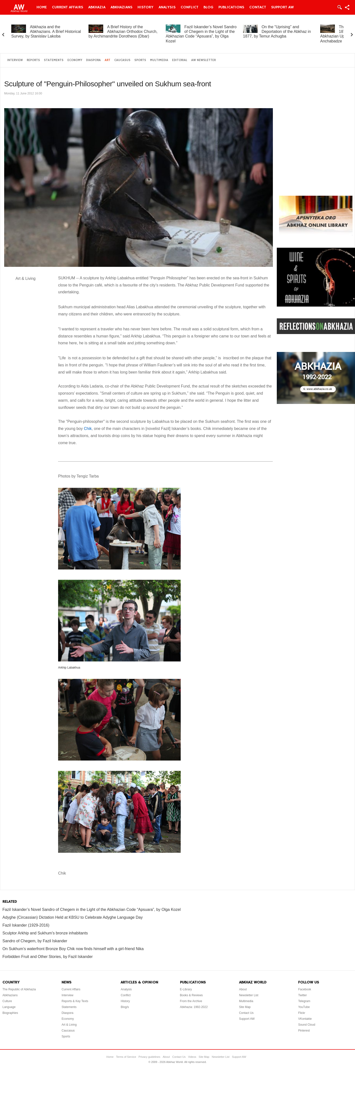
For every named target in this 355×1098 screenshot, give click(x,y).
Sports (140, 60)
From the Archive (191, 1001)
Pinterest (304, 1030)
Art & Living (69, 1024)
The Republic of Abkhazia (19, 989)
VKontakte (305, 1018)
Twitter (302, 995)
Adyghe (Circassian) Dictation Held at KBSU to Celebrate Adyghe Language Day (72, 917)
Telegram (304, 1001)
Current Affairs (67, 7)
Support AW (282, 7)
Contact (257, 7)
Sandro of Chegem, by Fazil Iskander (34, 941)
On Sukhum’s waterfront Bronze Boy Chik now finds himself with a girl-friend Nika (73, 949)
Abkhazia (96, 7)
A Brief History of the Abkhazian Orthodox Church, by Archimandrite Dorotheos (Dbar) (123, 31)
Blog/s (125, 1007)
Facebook (304, 989)
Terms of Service (126, 1056)
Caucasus (122, 60)
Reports (33, 60)
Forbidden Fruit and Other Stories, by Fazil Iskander (47, 957)
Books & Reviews (191, 995)
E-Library (186, 989)
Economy (74, 60)
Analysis (167, 7)
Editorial (179, 60)
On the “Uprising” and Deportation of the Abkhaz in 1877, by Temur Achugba (277, 31)
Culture (7, 1001)
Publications (231, 7)
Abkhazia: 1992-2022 (194, 1007)
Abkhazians (121, 7)
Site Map (245, 1007)
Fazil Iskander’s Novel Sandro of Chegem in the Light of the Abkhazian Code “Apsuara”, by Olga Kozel (91, 909)
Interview (15, 60)
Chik (88, 428)
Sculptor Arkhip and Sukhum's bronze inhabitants (45, 933)
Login (339, 7)
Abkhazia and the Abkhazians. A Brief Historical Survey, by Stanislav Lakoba (46, 31)
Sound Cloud (306, 1024)
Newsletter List (248, 995)
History (145, 7)
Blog (208, 7)
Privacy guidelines (149, 1056)
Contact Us (246, 1013)
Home (42, 7)
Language (8, 1007)
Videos (192, 1056)
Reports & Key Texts (75, 1001)
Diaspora (93, 60)
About (243, 989)
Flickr (301, 1013)
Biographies (10, 1013)
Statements (53, 60)
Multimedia (159, 60)
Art (107, 60)
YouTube (304, 1007)
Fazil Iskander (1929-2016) (25, 925)
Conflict (189, 7)
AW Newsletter (203, 60)
